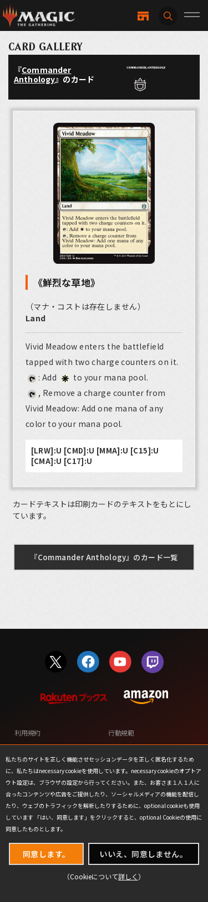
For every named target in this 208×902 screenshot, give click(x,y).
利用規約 (27, 732)
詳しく (128, 876)
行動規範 (121, 732)
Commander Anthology (42, 74)
